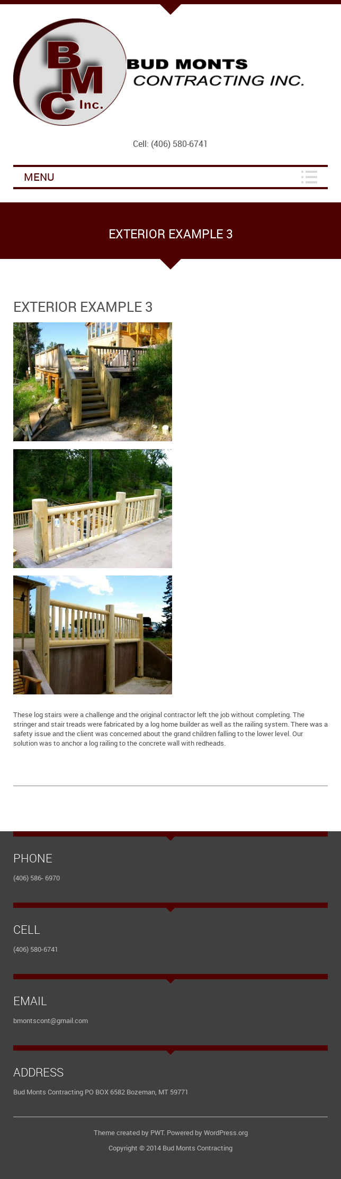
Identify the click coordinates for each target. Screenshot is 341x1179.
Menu (39, 177)
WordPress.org (226, 1132)
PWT (157, 1132)
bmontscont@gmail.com (50, 1020)
